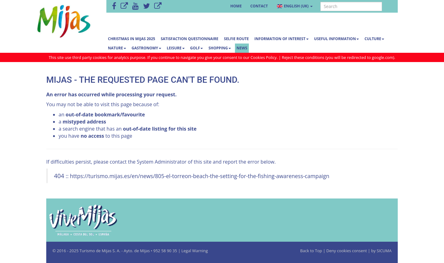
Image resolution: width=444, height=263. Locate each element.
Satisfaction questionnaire (189, 38)
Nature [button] (117, 48)
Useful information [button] (336, 38)
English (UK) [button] (295, 6)
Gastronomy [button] (146, 48)
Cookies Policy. (265, 57)
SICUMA (384, 250)
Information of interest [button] (281, 38)
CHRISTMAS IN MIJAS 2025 (131, 38)
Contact (259, 6)
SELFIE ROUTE (236, 38)
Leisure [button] (176, 48)
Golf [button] (196, 48)
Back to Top (311, 250)
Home (236, 6)
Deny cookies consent (346, 250)
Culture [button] (374, 38)
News (241, 48)
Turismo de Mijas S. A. (100, 250)
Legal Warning (194, 250)
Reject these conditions (303, 57)
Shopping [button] (219, 48)
